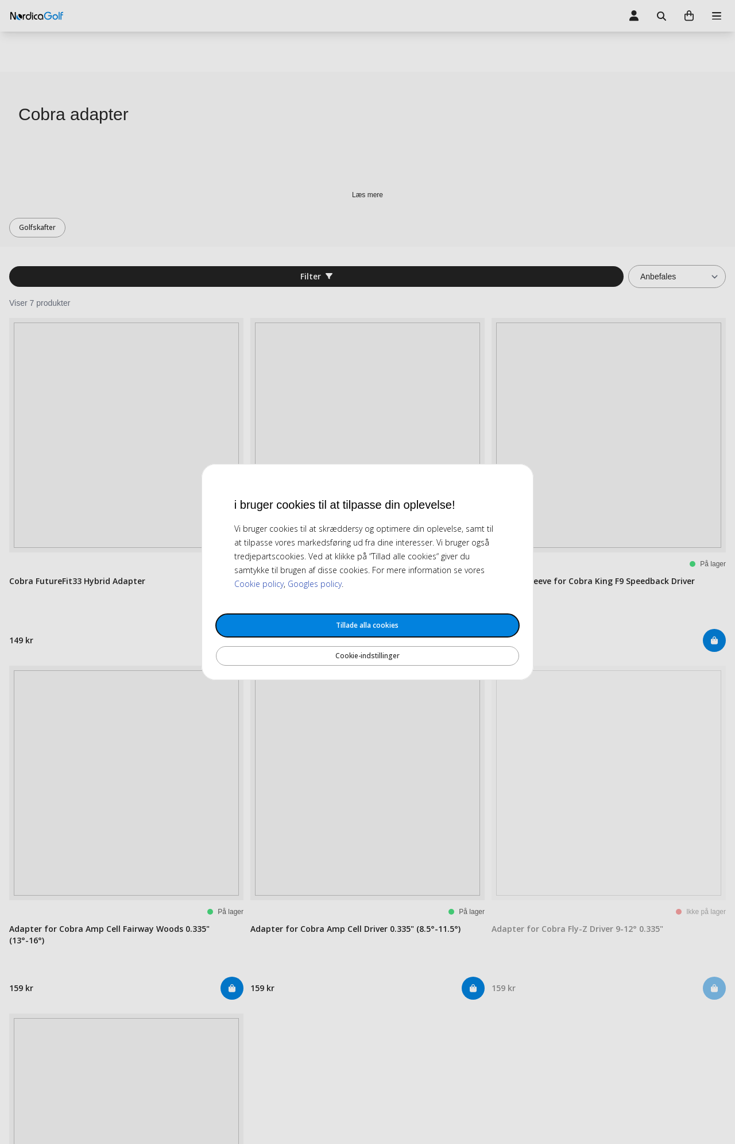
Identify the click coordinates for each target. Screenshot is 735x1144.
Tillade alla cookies (367, 625)
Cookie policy (259, 583)
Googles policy (315, 583)
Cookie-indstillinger (367, 656)
